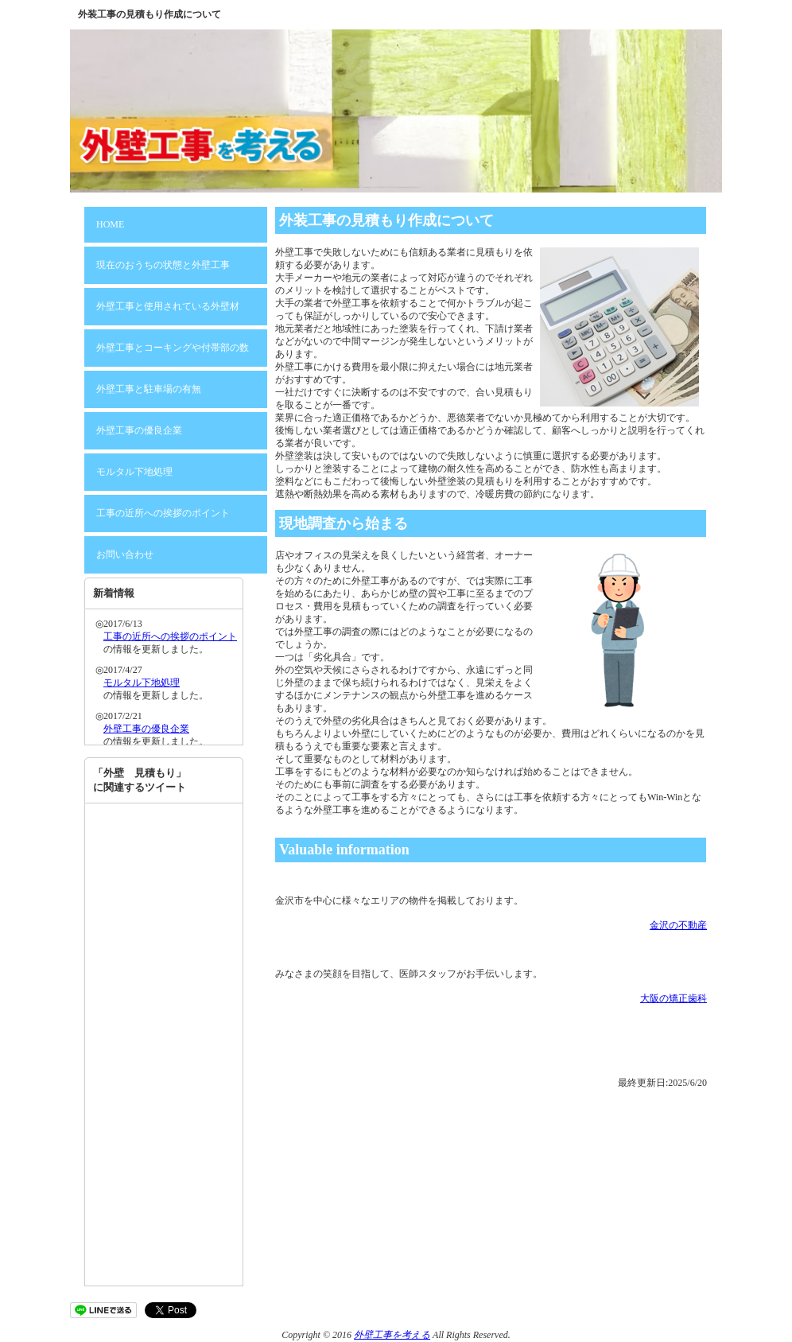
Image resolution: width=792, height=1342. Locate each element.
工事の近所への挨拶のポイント (163, 513)
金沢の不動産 (678, 925)
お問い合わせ (124, 554)
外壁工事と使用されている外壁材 (167, 306)
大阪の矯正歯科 (673, 998)
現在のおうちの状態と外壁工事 (163, 264)
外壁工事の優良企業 (139, 430)
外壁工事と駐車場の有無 (148, 389)
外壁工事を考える (392, 1334)
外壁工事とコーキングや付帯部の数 (172, 347)
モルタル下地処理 (134, 471)
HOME (110, 224)
